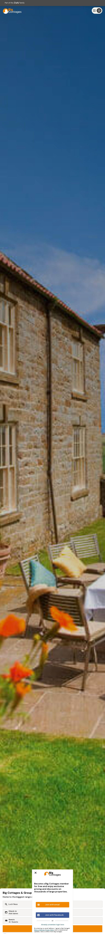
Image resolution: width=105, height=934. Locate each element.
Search (52, 928)
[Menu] (97, 10)
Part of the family (14, 3)
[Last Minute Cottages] (11, 10)
